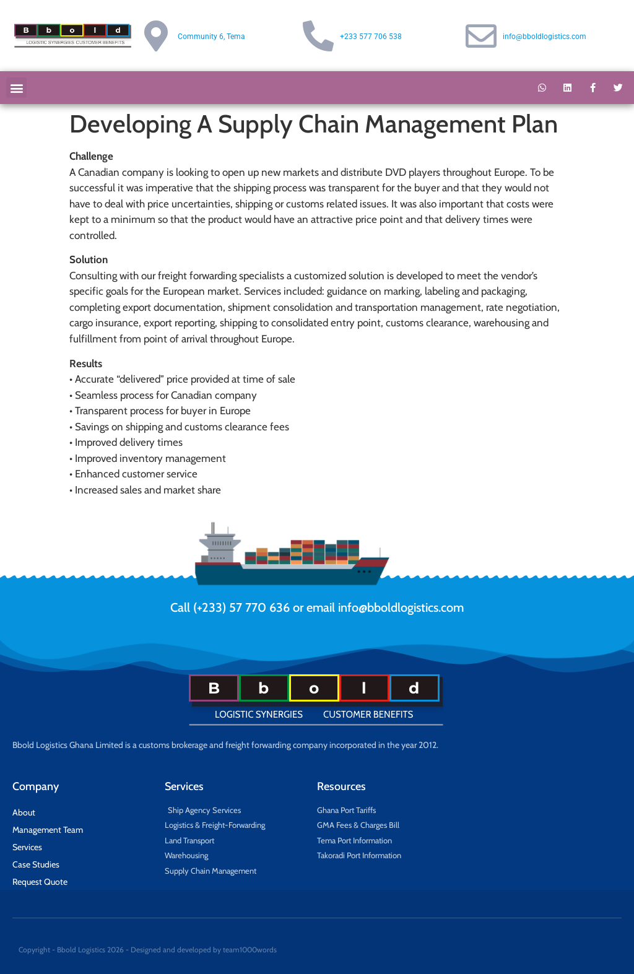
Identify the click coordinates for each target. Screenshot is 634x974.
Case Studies (35, 864)
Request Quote (39, 881)
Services (27, 847)
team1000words (250, 949)
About (23, 812)
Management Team (47, 829)
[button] (16, 87)
